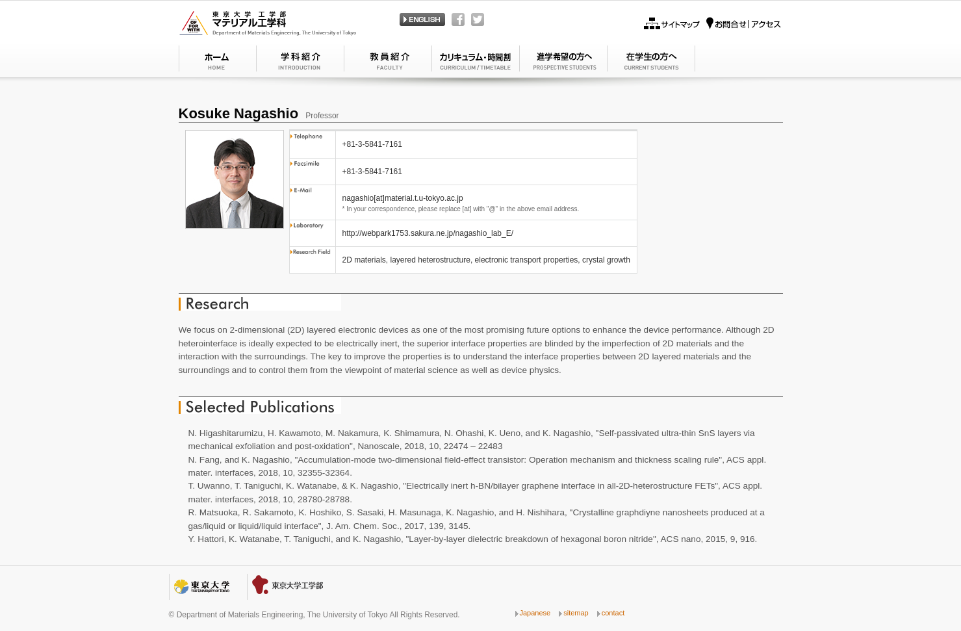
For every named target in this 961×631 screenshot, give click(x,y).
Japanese (422, 19)
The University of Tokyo (201, 587)
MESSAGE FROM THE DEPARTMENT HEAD (300, 61)
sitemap (576, 613)
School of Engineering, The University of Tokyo (289, 587)
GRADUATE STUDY (651, 61)
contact (613, 613)
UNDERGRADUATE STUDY (564, 61)
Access (743, 23)
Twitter (477, 19)
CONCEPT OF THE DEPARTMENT (388, 61)
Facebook (458, 19)
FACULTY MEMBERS (476, 61)
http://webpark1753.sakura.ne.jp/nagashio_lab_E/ (428, 233)
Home (218, 61)
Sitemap (672, 23)
